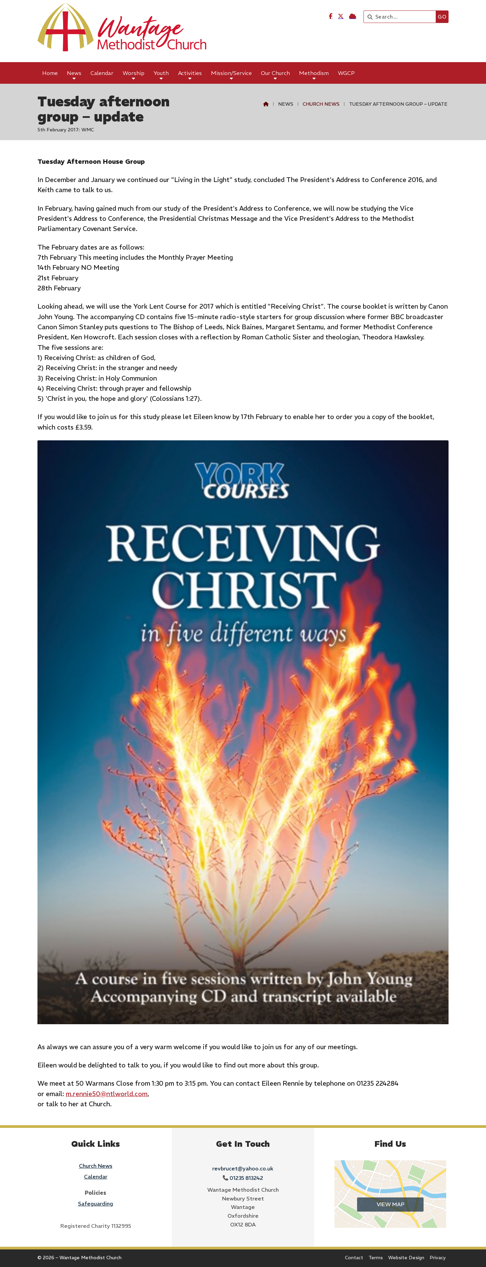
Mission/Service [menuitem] (231, 73)
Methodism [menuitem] (314, 73)
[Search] (401, 17)
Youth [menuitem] (161, 73)
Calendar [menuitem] (101, 73)
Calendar (95, 1176)
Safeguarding (95, 1203)
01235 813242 (246, 1177)
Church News (321, 104)
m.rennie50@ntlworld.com (106, 1094)
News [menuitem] (74, 73)
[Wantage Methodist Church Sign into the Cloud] (352, 16)
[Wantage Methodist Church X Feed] (341, 16)
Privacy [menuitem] (438, 1258)
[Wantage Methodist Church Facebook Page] (330, 16)
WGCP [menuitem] (346, 73)
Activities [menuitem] (190, 73)
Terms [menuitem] (376, 1258)
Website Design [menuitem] (406, 1258)
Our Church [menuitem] (275, 73)
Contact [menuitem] (354, 1258)
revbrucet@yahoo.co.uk (242, 1168)
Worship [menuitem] (133, 73)
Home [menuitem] (50, 73)
